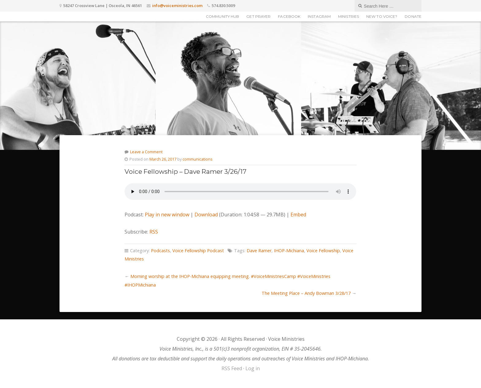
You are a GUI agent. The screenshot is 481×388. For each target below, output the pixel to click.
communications (198, 159)
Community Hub (222, 16)
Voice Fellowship (323, 250)
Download (206, 214)
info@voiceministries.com (177, 5)
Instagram (319, 16)
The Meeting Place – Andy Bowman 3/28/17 (306, 293)
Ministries (348, 16)
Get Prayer (258, 16)
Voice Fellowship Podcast (198, 250)
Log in (252, 368)
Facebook (289, 16)
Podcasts (160, 250)
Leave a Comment (146, 151)
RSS (153, 231)
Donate (413, 16)
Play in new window (167, 214)
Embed (298, 214)
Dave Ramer (259, 250)
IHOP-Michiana (289, 250)
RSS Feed (231, 368)
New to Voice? (381, 16)
